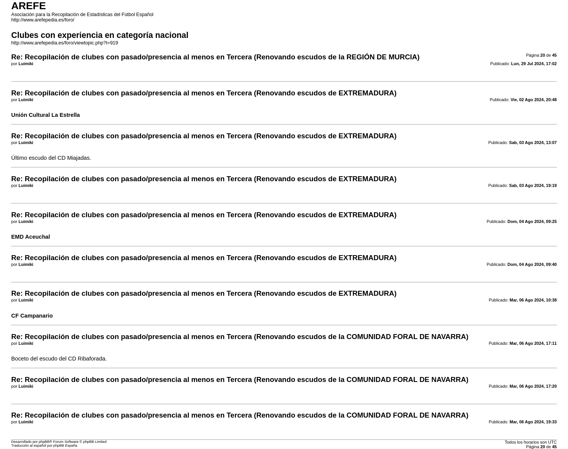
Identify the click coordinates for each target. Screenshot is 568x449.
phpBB (44, 442)
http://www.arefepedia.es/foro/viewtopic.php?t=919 (64, 43)
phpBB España (65, 445)
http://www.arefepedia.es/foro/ (42, 20)
